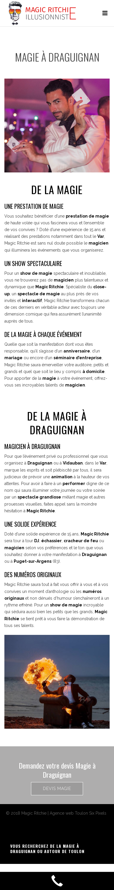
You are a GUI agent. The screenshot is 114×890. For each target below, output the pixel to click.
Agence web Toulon (69, 813)
